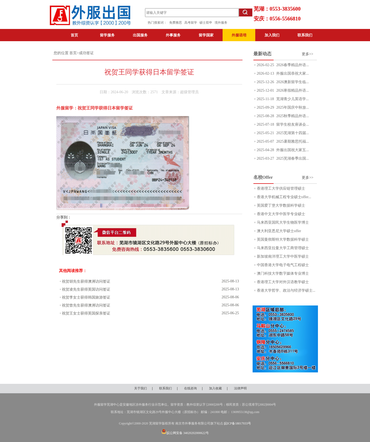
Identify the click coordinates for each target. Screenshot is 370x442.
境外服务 (221, 22)
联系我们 (304, 35)
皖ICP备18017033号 (237, 423)
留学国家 (206, 35)
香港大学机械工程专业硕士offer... (284, 197)
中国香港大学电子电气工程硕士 (283, 265)
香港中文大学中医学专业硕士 (281, 214)
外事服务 (173, 35)
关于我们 (140, 388)
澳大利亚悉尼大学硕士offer (279, 231)
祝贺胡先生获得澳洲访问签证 (86, 281)
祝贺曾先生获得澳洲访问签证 (86, 305)
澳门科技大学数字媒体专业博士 (283, 273)
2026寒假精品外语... (292, 90)
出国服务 (140, 35)
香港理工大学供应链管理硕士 (281, 188)
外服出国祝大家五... (292, 150)
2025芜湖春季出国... (292, 158)
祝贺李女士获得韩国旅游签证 (86, 297)
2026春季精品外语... (292, 65)
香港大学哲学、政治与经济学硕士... (286, 290)
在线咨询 (190, 388)
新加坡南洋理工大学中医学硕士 (283, 256)
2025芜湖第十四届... (292, 133)
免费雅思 (175, 22)
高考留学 (191, 22)
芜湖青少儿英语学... (292, 99)
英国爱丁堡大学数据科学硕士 (281, 205)
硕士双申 (207, 22)
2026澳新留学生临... (292, 82)
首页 (74, 35)
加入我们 (272, 35)
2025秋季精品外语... (292, 116)
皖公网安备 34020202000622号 (185, 433)
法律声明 (240, 388)
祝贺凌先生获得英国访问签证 (86, 289)
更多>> (307, 54)
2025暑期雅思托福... (292, 141)
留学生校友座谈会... (292, 124)
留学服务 (107, 35)
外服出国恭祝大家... (292, 73)
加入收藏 (215, 388)
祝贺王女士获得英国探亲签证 (86, 313)
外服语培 (239, 35)
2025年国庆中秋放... (292, 107)
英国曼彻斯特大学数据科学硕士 (283, 239)
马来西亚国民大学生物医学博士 (283, 222)
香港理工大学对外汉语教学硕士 (283, 282)
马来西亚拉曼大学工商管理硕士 (283, 248)
